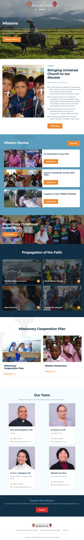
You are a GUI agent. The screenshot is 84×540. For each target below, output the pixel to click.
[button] (35, 9)
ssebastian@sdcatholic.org (22, 441)
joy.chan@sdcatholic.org (61, 485)
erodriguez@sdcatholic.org (22, 487)
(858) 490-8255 (18, 484)
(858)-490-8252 (58, 482)
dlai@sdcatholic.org (60, 441)
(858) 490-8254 (58, 438)
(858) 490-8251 (18, 438)
